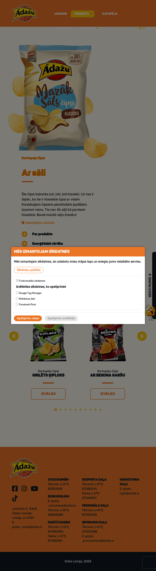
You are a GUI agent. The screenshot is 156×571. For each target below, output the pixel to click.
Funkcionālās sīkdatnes (30, 280)
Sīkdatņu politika (29, 270)
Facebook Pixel (26, 304)
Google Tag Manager (29, 293)
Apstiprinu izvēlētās (61, 318)
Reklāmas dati (25, 298)
